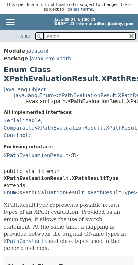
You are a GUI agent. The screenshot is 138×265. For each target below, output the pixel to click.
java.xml (37, 51)
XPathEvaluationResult (36, 155)
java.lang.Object (25, 89)
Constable (18, 135)
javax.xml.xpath (50, 58)
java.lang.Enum (34, 95)
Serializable (22, 120)
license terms (79, 9)
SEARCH (24, 36)
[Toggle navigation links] (10, 23)
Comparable (19, 128)
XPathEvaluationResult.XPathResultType (76, 192)
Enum (10, 192)
